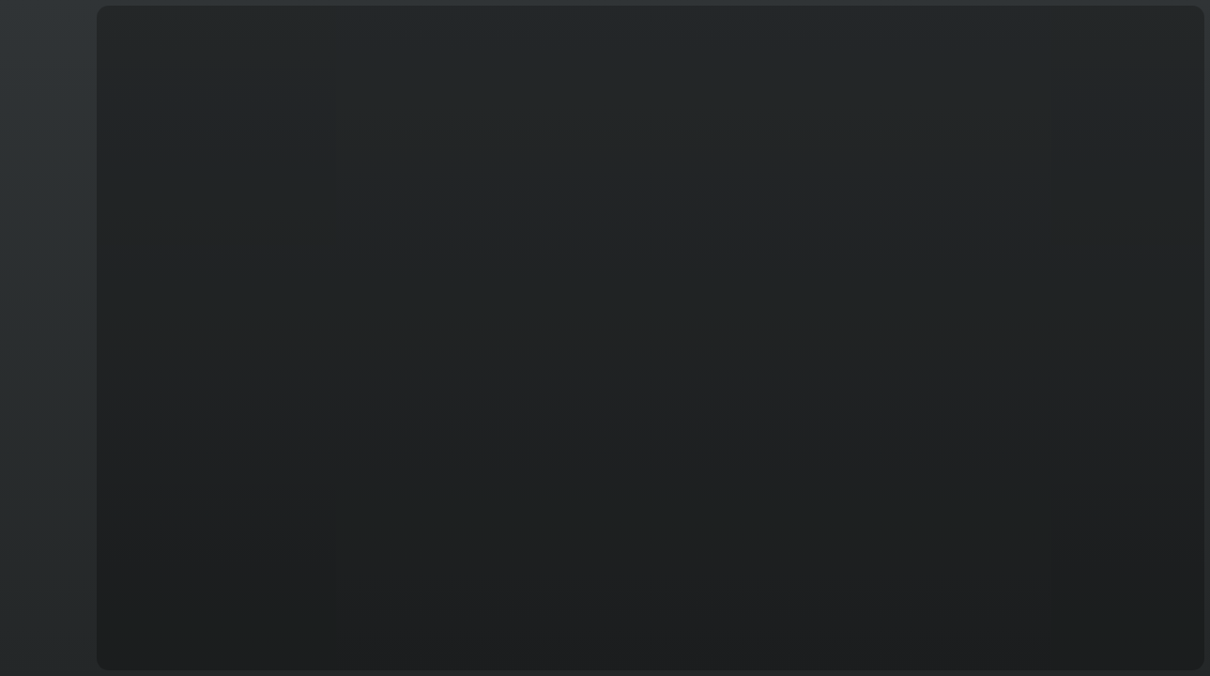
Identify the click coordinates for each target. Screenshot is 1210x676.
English (45, 643)
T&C (45, 654)
